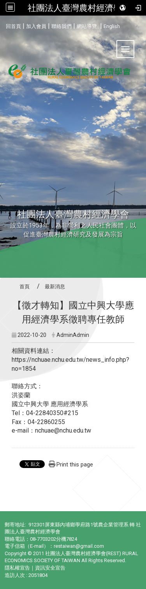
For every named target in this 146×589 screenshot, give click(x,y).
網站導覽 (87, 26)
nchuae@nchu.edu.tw (63, 430)
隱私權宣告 (17, 568)
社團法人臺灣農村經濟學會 (79, 8)
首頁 (24, 286)
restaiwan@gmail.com (79, 546)
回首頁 (13, 26)
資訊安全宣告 (50, 568)
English (112, 26)
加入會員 (36, 26)
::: (3, 25)
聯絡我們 (61, 26)
